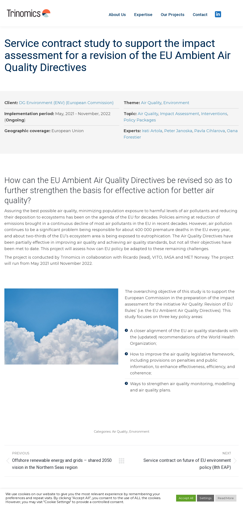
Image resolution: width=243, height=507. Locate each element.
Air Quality (151, 102)
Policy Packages (140, 120)
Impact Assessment (179, 113)
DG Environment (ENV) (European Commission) (66, 102)
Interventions (214, 113)
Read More (226, 498)
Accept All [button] (186, 498)
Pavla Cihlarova (209, 130)
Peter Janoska (178, 130)
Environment (176, 102)
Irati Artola (152, 130)
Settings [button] (205, 498)
